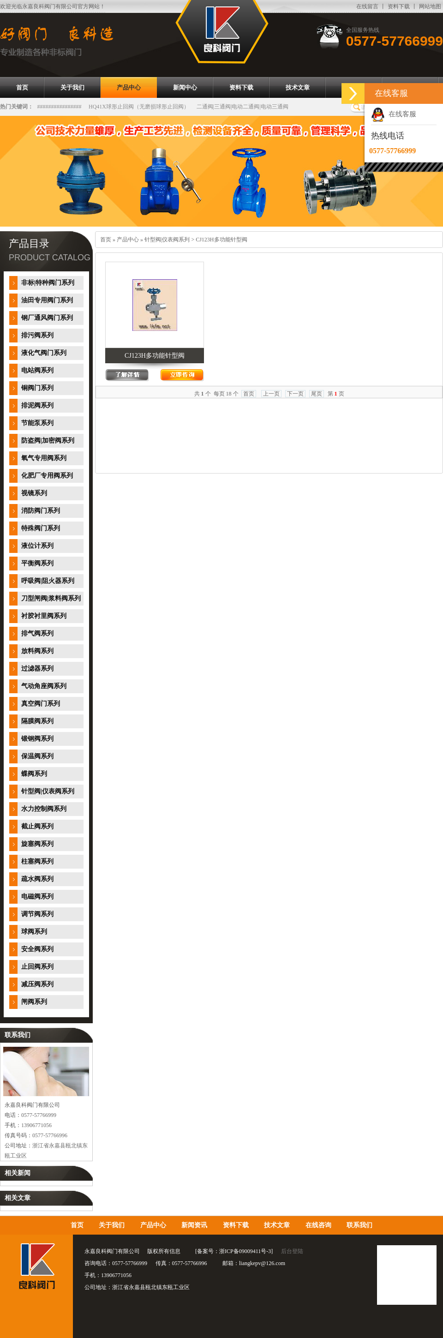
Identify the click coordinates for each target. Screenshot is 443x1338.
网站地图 (430, 6)
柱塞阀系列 (37, 861)
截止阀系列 (37, 826)
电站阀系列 (37, 370)
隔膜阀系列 (37, 721)
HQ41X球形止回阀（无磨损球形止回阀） (139, 106)
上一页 (271, 393)
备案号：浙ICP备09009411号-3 (234, 1251)
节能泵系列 (37, 423)
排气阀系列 (37, 633)
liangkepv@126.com (262, 1263)
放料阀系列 (37, 651)
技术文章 (277, 1225)
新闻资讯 (194, 1225)
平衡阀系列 (37, 563)
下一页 (295, 393)
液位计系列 (37, 545)
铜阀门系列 (37, 387)
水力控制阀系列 (43, 808)
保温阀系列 (37, 756)
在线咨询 (318, 1225)
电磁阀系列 (37, 896)
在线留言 (367, 6)
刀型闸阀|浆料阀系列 (51, 598)
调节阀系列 (37, 914)
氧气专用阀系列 (43, 458)
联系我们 (359, 1225)
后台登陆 (292, 1251)
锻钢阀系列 (37, 738)
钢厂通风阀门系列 (47, 317)
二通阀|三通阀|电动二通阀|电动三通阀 (242, 106)
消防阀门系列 (40, 510)
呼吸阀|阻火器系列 (47, 580)
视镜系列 (34, 493)
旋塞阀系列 (37, 843)
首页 (105, 239)
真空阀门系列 (40, 703)
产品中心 (128, 239)
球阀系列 (34, 931)
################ (59, 106)
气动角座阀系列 (43, 686)
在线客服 (393, 114)
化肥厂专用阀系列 (47, 475)
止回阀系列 (37, 966)
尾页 (316, 393)
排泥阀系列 (37, 405)
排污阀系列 (37, 335)
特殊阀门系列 (40, 528)
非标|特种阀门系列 (47, 282)
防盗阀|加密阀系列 (47, 440)
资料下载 (399, 6)
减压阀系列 (37, 984)
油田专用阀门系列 (47, 300)
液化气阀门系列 (43, 352)
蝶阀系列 (34, 773)
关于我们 (112, 1225)
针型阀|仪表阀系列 (47, 791)
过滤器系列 (37, 668)
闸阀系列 (34, 1001)
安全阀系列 (37, 949)
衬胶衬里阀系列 (43, 615)
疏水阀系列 (37, 879)
